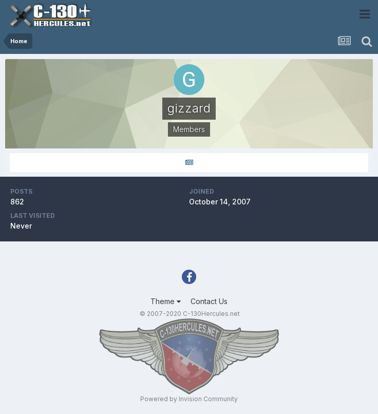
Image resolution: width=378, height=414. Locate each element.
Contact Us (209, 301)
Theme (165, 301)
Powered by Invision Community (189, 399)
